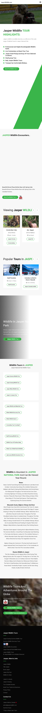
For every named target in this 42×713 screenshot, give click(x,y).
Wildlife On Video (7, 675)
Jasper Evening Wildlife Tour (13, 382)
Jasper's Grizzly (11, 239)
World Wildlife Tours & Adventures (15, 613)
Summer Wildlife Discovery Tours (11, 641)
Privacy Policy (6, 690)
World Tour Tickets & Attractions (11, 687)
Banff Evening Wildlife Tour (12, 436)
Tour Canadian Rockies (9, 684)
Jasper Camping (7, 682)
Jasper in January (7, 679)
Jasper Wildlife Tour (12, 339)
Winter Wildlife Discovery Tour (13, 412)
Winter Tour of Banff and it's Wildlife (14, 448)
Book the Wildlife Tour (11, 69)
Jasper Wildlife (7, 664)
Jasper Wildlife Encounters (10, 647)
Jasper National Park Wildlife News (12, 649)
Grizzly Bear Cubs (11, 230)
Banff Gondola (11, 278)
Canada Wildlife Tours (12, 608)
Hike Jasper (6, 667)
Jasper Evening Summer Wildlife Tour (12, 638)
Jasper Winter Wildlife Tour (12, 388)
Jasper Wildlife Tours (8, 652)
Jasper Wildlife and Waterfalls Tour (14, 406)
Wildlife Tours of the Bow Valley (13, 442)
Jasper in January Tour (11, 395)
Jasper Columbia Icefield (30, 286)
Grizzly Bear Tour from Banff (13, 425)
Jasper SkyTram (7, 672)
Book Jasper (6, 669)
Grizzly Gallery (11, 243)
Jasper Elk (30, 239)
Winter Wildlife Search (11, 418)
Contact (5, 692)
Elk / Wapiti (30, 230)
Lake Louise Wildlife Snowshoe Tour (14, 455)
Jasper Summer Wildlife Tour (13, 376)
